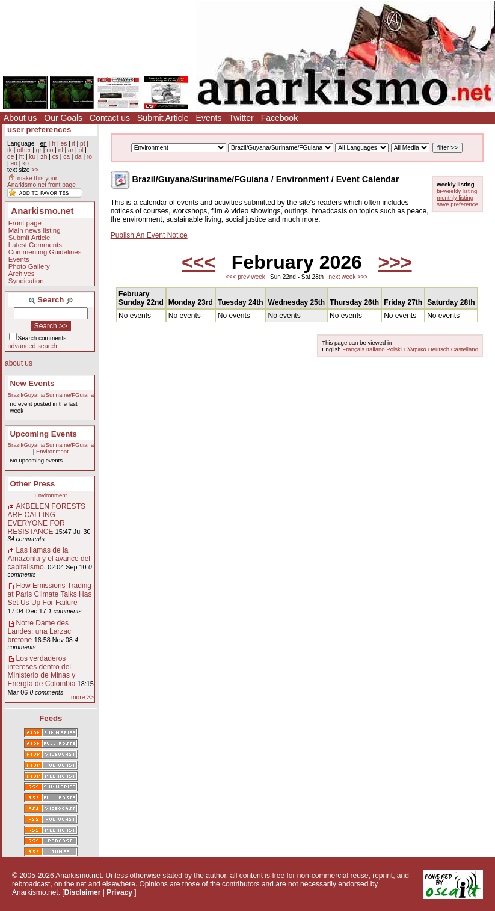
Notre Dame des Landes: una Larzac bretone (39, 631)
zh (44, 156)
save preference (457, 204)
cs (55, 156)
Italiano (375, 349)
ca (66, 156)
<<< (198, 262)
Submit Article (163, 118)
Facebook (279, 118)
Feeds (50, 718)
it (73, 143)
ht (22, 156)
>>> (394, 262)
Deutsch (438, 349)
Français (353, 349)
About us (20, 118)
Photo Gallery (29, 266)
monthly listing (455, 197)
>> (34, 170)
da (78, 156)
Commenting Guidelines (45, 252)
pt (82, 143)
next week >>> (347, 277)
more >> (82, 697)
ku (32, 156)
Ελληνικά (415, 349)
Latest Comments (35, 244)
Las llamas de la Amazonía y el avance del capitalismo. (49, 558)
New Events (32, 383)
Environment (52, 451)
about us (18, 363)
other (24, 150)
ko (25, 163)
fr (53, 143)
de (10, 156)
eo (13, 163)
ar (70, 150)
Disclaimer (82, 892)
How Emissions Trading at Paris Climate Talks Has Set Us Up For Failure (50, 594)
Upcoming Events (43, 433)
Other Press (32, 483)
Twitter (241, 118)
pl (80, 150)
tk (9, 150)
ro (89, 156)
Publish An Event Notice (149, 235)
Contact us (110, 118)
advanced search (32, 345)
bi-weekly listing (457, 191)
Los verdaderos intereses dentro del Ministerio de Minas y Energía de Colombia (42, 671)
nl (60, 150)
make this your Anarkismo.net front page (41, 181)
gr (39, 150)
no (49, 150)
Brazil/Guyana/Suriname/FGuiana (51, 394)
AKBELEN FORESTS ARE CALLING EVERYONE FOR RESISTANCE (46, 519)
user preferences (39, 129)
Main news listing (34, 230)
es (64, 143)
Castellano (464, 349)
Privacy (119, 892)
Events (209, 118)
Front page (25, 223)
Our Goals (63, 118)
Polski (394, 349)
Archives (21, 273)
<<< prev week (245, 277)
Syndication (26, 280)
